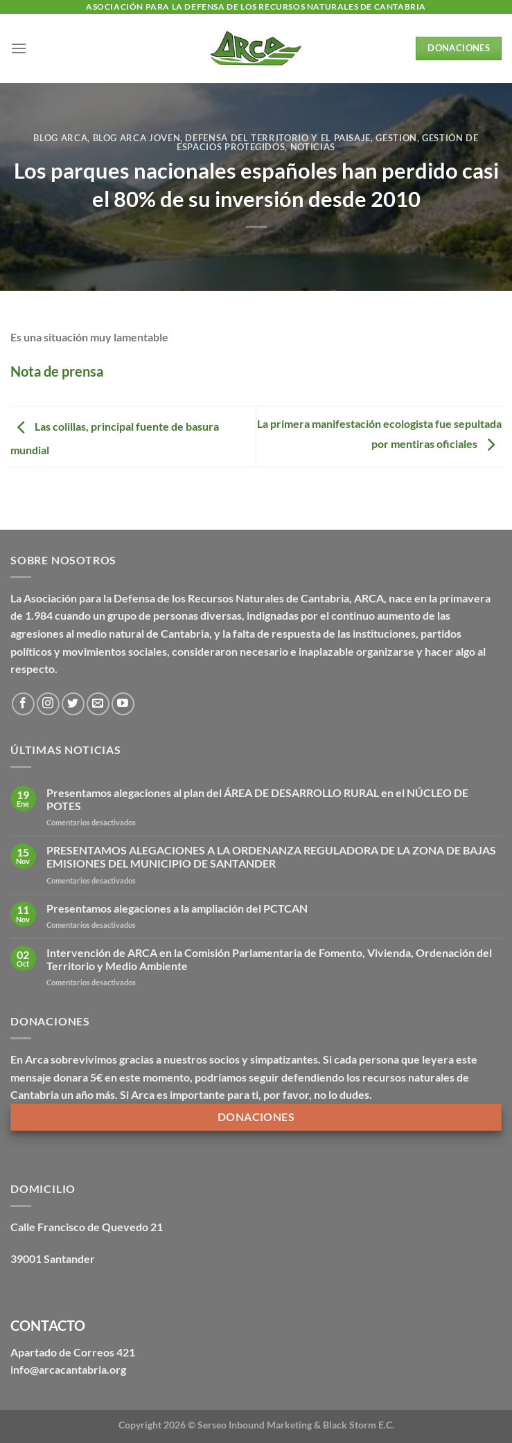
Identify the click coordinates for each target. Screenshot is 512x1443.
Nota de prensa (56, 371)
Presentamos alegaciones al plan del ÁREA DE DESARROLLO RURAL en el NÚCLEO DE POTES (257, 799)
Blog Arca (60, 137)
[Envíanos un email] (98, 703)
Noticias (312, 146)
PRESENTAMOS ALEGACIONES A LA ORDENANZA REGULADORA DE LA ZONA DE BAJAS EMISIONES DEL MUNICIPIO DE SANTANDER (271, 856)
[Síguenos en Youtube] (123, 703)
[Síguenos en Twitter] (73, 703)
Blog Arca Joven (137, 137)
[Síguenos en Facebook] (23, 703)
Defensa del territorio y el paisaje (278, 137)
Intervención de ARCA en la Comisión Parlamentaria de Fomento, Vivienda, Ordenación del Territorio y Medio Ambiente (269, 959)
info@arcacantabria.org (68, 1369)
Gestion (396, 137)
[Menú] (18, 48)
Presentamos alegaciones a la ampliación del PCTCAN (177, 908)
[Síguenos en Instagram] (48, 703)
